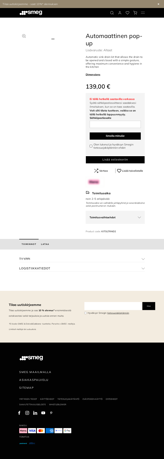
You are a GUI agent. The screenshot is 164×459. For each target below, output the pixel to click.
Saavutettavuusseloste (32, 404)
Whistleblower (57, 404)
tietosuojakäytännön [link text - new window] (118, 312)
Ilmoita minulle (115, 135)
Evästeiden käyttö (92, 399)
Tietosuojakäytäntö (68, 399)
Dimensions (93, 74)
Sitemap (26, 387)
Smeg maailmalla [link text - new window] (35, 372)
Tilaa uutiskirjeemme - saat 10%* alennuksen (30, 4)
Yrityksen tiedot (28, 399)
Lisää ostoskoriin (115, 159)
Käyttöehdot (47, 399)
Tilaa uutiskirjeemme (25, 305)
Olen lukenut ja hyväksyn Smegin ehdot (113, 146)
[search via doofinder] (112, 13)
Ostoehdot (112, 399)
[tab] (29, 244)
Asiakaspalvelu (33, 379)
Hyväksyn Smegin (108, 312)
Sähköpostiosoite (100, 117)
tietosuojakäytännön (106, 147)
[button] (24, 35)
